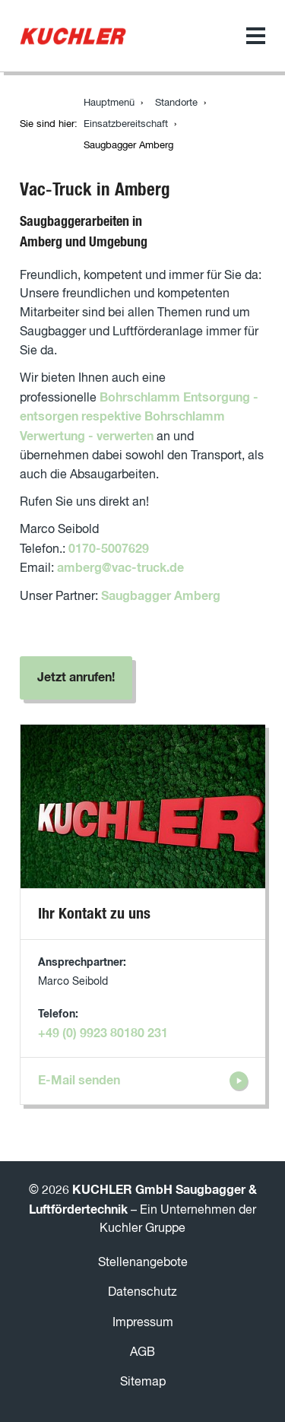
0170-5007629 (108, 549)
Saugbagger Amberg (160, 596)
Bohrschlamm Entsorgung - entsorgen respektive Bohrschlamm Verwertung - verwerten (139, 417)
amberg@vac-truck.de (120, 568)
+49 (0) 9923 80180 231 (103, 1033)
